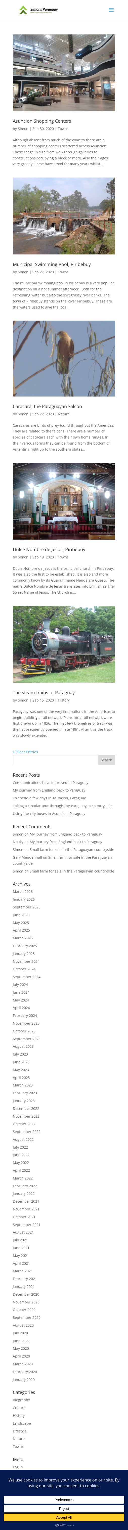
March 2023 (23, 1085)
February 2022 (25, 1186)
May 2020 (21, 1348)
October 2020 (24, 1309)
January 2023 (24, 1100)
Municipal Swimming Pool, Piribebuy (52, 264)
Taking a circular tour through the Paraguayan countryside (62, 805)
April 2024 (21, 1007)
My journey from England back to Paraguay (49, 790)
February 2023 (25, 1092)
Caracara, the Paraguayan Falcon (47, 406)
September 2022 (26, 1131)
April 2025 (21, 930)
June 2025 (21, 914)
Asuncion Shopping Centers (42, 121)
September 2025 (26, 907)
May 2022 (21, 1162)
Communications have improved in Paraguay (50, 782)
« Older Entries (25, 752)
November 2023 (26, 1023)
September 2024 (26, 976)
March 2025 (23, 938)
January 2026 (24, 899)
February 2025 (25, 945)
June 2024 (21, 992)
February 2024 (25, 1015)
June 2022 (21, 1154)
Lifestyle (20, 1431)
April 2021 (21, 1263)
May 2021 (21, 1255)
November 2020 (26, 1302)
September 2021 (26, 1224)
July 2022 (20, 1147)
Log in (18, 1467)
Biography (21, 1399)
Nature (64, 414)
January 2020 (24, 1379)
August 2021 (23, 1232)
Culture (19, 1407)
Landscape (22, 1423)
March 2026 (23, 891)
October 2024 (24, 969)
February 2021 (25, 1278)
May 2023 (21, 1069)
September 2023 (26, 1038)
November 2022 (26, 1116)
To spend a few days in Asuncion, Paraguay (49, 798)
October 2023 (24, 1031)
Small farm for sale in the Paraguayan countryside (72, 849)
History (64, 700)
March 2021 (23, 1271)
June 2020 (21, 1340)
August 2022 (23, 1139)
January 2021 (24, 1286)
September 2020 (26, 1317)
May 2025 (21, 922)
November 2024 (26, 961)
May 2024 (21, 1000)
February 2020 (25, 1371)
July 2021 (20, 1240)
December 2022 (26, 1108)
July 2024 (20, 984)
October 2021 (24, 1216)
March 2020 (23, 1364)
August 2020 (23, 1325)
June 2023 (21, 1062)
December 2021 (26, 1201)
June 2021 (21, 1247)
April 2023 (21, 1077)
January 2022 (24, 1193)
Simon (23, 128)
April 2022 (21, 1170)
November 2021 (26, 1209)
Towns (63, 128)
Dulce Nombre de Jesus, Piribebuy (49, 549)
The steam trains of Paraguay (44, 692)
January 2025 (24, 953)
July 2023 (20, 1054)
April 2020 (21, 1356)
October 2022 (24, 1123)
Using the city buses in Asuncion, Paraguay (49, 813)
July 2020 (20, 1333)
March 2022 (23, 1178)
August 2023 (23, 1046)
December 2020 (26, 1294)
